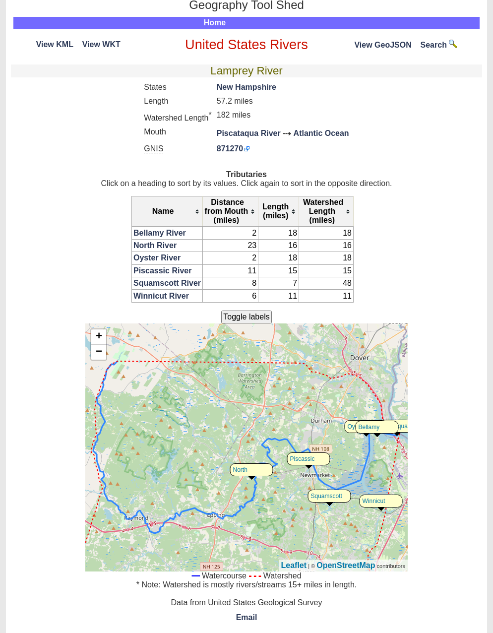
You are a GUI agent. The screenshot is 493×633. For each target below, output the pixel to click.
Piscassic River (162, 270)
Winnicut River (161, 296)
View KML (54, 44)
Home (215, 22)
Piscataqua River (249, 133)
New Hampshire (246, 87)
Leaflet (294, 565)
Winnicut (374, 501)
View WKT (101, 44)
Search (439, 45)
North (240, 469)
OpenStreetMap (345, 565)
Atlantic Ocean (321, 133)
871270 (230, 148)
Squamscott (326, 496)
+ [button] (99, 336)
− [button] (99, 352)
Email (246, 617)
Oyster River (157, 257)
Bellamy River (159, 233)
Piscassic (302, 458)
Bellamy (369, 427)
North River (155, 245)
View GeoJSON (382, 45)
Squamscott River (167, 283)
